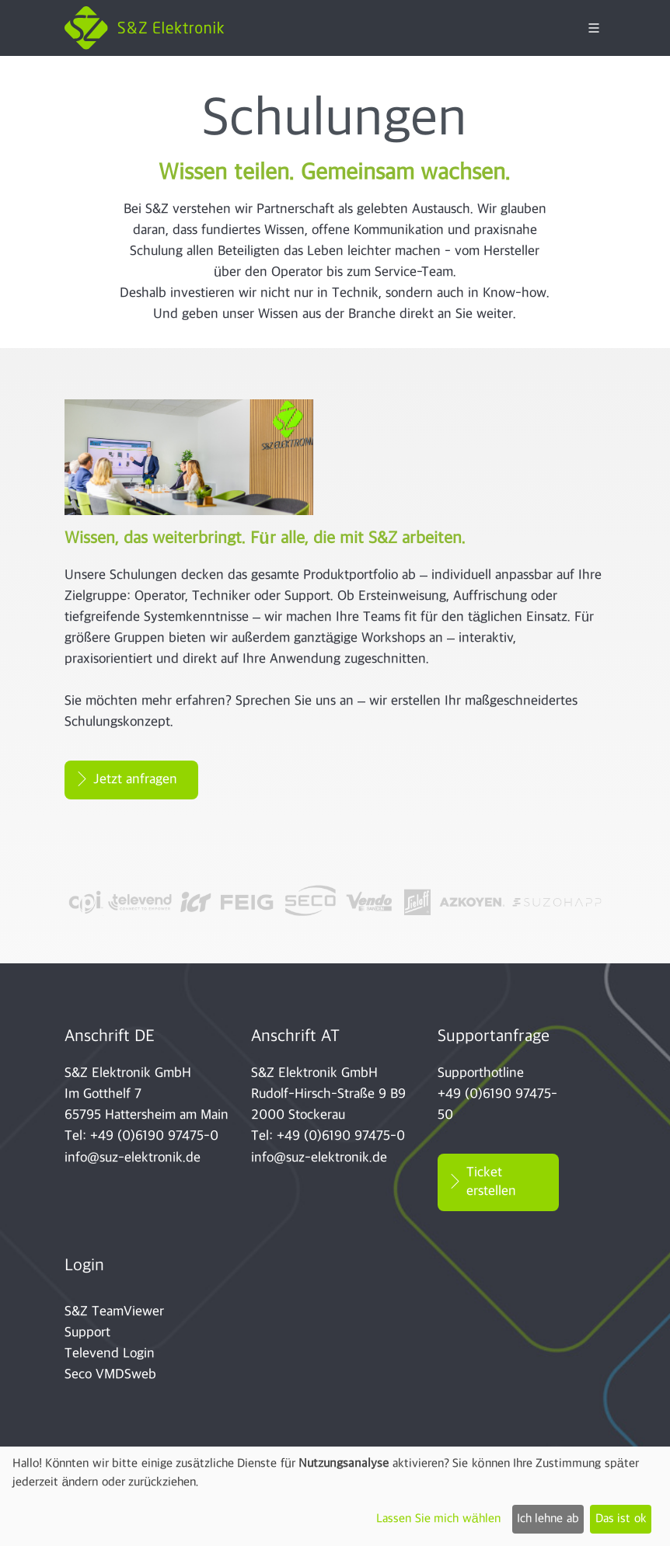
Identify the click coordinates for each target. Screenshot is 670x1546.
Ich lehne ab (548, 1519)
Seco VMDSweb (110, 1375)
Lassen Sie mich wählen (438, 1519)
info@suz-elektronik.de (133, 1158)
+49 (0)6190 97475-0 (154, 1136)
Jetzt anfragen (135, 779)
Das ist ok (621, 1519)
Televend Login (110, 1354)
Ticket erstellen (491, 1182)
